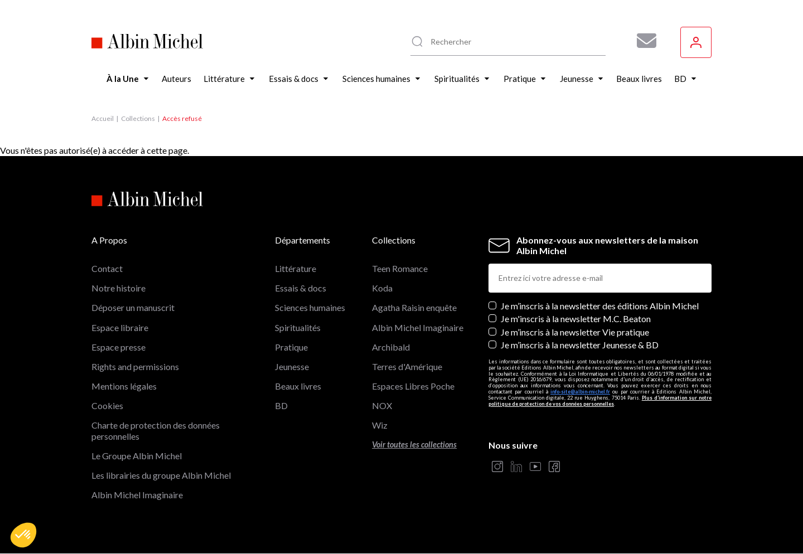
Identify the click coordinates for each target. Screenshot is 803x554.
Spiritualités (298, 327)
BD (281, 405)
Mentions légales (124, 386)
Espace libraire (119, 327)
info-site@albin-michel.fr (580, 391)
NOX (382, 405)
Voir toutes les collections (414, 444)
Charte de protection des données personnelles (155, 430)
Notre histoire (118, 288)
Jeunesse (292, 366)
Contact (107, 268)
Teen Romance (400, 268)
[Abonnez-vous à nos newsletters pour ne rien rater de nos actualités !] (642, 40)
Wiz (380, 425)
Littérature (295, 268)
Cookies (107, 405)
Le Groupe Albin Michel (136, 455)
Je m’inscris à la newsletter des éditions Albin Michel (600, 305)
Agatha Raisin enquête (414, 307)
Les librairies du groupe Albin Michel (161, 475)
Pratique (291, 347)
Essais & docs (300, 288)
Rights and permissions (135, 366)
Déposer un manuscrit (133, 307)
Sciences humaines (310, 307)
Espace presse (118, 347)
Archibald (391, 347)
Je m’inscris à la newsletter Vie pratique (575, 332)
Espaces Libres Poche (413, 386)
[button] (23, 535)
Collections (138, 118)
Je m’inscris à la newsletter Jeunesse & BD (580, 344)
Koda (382, 288)
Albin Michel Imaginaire (137, 494)
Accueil (102, 118)
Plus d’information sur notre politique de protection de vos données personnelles (600, 401)
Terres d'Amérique (407, 366)
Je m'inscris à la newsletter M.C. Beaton (576, 318)
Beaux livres (298, 386)
